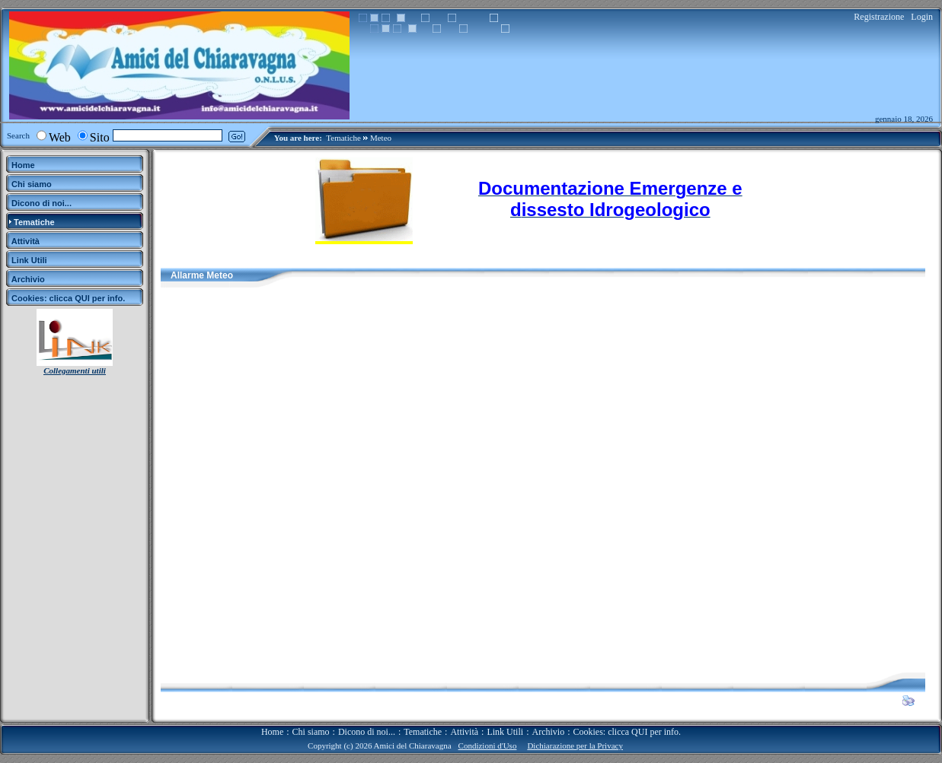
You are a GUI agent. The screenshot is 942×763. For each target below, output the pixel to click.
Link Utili (505, 731)
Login (922, 16)
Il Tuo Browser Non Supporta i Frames (543, 480)
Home (272, 731)
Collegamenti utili (74, 370)
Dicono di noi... (366, 731)
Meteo (380, 137)
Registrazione (879, 16)
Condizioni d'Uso (487, 745)
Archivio (548, 731)
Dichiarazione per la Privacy (575, 745)
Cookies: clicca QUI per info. (627, 731)
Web (60, 137)
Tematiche (343, 137)
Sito (100, 137)
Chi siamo (311, 731)
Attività (464, 731)
